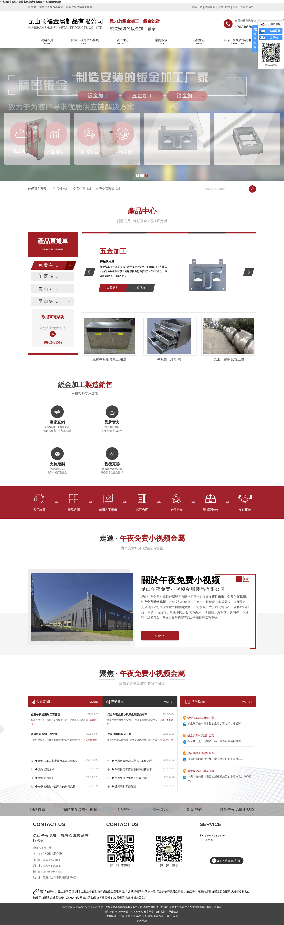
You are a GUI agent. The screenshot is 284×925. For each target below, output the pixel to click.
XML (227, 7)
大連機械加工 (133, 897)
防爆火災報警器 (101, 897)
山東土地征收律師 (92, 891)
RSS (220, 7)
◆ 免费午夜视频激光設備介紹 (129, 777)
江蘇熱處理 (205, 891)
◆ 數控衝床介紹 (44, 777)
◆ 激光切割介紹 (44, 769)
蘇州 (175, 916)
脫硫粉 (60, 897)
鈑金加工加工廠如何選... (201, 717)
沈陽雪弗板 (49, 897)
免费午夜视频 (82, 188)
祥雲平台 (149, 911)
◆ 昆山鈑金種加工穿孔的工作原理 (131, 760)
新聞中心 (199, 41)
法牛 (144, 897)
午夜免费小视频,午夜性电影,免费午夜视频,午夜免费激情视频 (30, 1)
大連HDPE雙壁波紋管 (77, 897)
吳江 (170, 916)
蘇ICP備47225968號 (116, 911)
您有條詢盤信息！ (244, 7)
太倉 (145, 916)
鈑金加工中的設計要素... (201, 735)
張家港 (157, 916)
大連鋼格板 (238, 891)
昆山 (164, 916)
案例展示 (161, 41)
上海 (128, 916)
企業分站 (197, 7)
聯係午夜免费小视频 (237, 41)
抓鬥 (78, 891)
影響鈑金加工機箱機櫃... (201, 770)
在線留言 (275, 30)
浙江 (133, 916)
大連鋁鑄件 (191, 891)
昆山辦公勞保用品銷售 (170, 891)
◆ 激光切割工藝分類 (123, 786)
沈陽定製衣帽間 (221, 891)
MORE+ (247, 701)
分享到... (275, 37)
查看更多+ (113, 287)
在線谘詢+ (140, 287)
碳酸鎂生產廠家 (112, 891)
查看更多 (160, 635)
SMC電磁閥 (118, 897)
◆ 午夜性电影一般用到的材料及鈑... (56, 786)
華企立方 (173, 911)
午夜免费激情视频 (108, 188)
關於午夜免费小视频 (85, 41)
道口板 (126, 891)
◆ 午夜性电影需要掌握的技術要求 (131, 769)
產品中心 (123, 41)
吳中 (139, 916)
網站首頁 (47, 41)
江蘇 (122, 916)
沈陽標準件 (138, 891)
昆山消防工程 (66, 891)
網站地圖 (210, 7)
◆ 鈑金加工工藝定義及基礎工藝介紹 (56, 760)
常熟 (150, 916)
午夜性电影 (61, 188)
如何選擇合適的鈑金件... (201, 753)
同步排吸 (150, 891)
